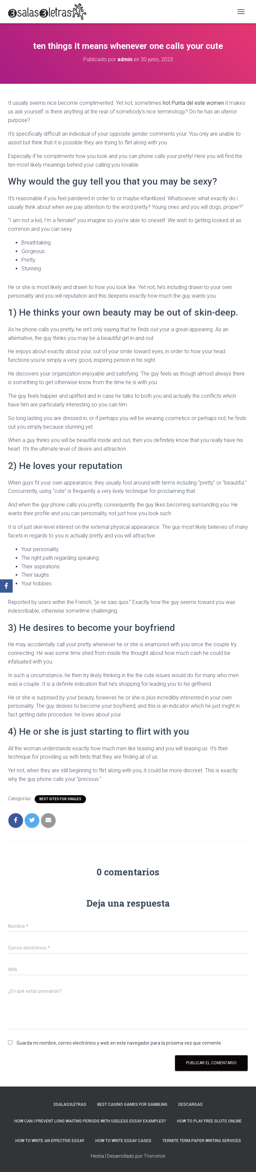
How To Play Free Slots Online (209, 1121)
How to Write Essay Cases (123, 1140)
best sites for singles (60, 799)
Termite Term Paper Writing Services (201, 1140)
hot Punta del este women (193, 103)
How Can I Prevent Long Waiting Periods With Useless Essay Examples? (90, 1121)
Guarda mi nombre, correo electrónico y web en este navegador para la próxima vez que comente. (119, 1043)
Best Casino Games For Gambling (132, 1104)
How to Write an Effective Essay (49, 1140)
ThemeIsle (154, 1156)
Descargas (190, 1104)
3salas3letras (69, 1104)
